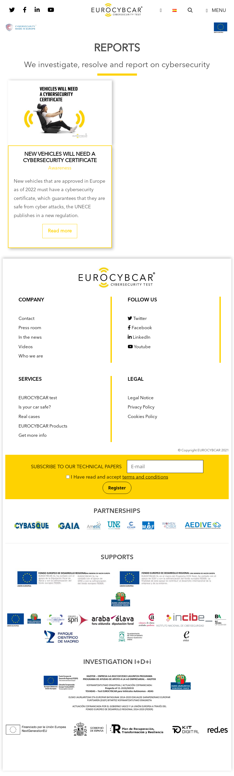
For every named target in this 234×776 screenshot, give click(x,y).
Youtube (139, 347)
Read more (60, 231)
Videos (26, 347)
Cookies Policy (142, 417)
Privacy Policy (141, 407)
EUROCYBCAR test (38, 398)
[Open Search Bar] (190, 11)
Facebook (140, 328)
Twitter (137, 318)
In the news (30, 337)
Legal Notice (141, 398)
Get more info (33, 435)
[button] (215, 11)
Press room (30, 328)
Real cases (29, 417)
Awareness (59, 168)
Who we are (31, 356)
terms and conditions (145, 477)
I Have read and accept (117, 477)
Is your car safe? (35, 407)
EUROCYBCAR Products (43, 426)
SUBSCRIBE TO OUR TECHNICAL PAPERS (117, 467)
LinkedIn (139, 337)
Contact (26, 318)
